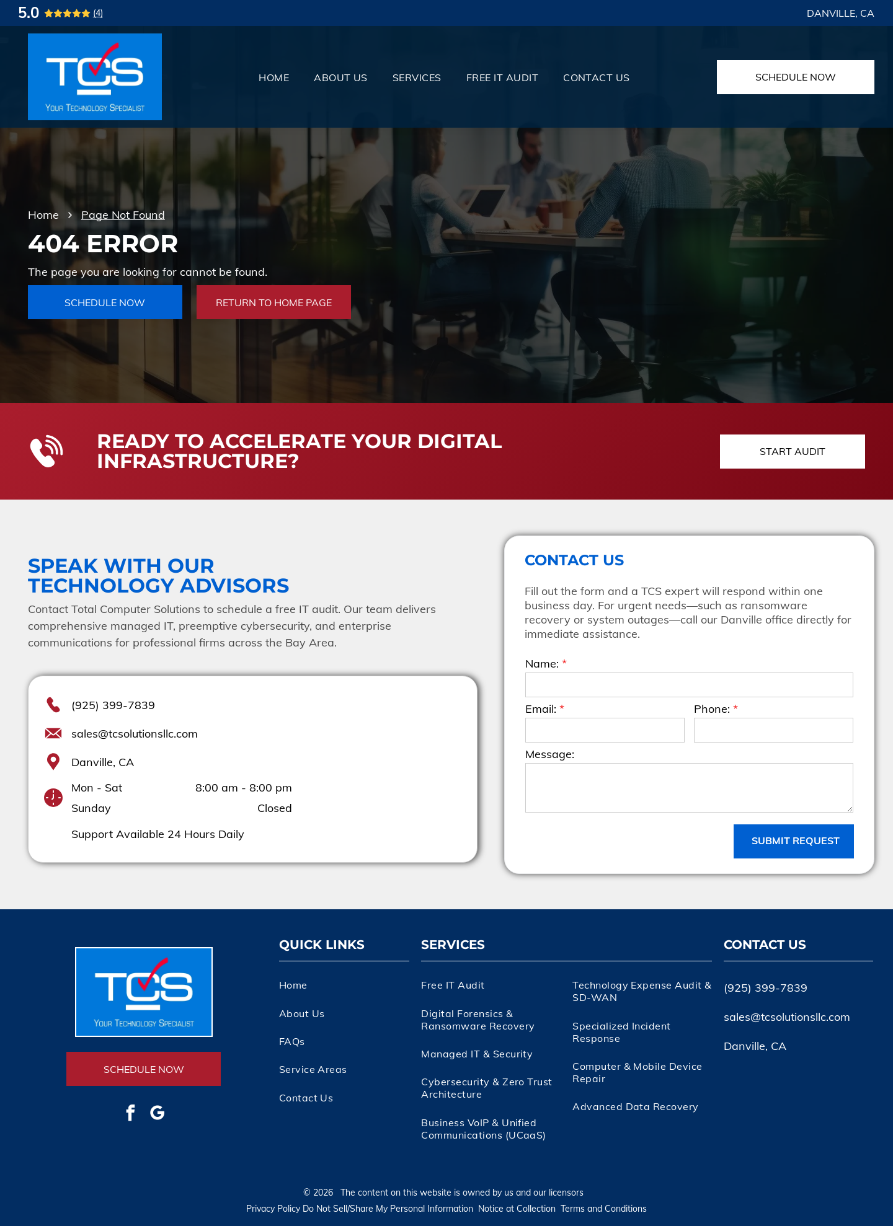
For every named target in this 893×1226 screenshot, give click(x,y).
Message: (549, 754)
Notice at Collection (517, 1208)
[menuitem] (273, 77)
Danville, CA (102, 762)
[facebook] (130, 1115)
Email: (540, 709)
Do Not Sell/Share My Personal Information (388, 1208)
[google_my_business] (156, 1115)
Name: (542, 663)
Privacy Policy (273, 1208)
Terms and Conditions (604, 1208)
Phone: (712, 709)
